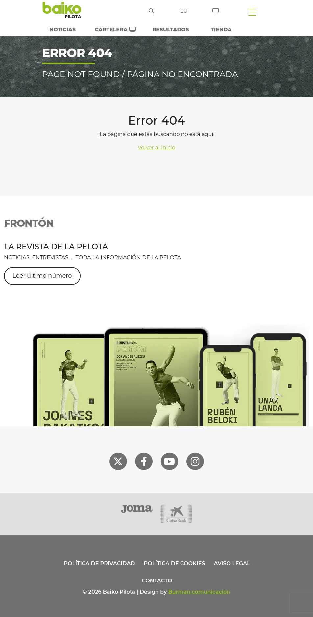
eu (183, 11)
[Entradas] (215, 9)
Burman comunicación (199, 592)
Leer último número (42, 275)
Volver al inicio (156, 147)
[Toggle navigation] (252, 12)
